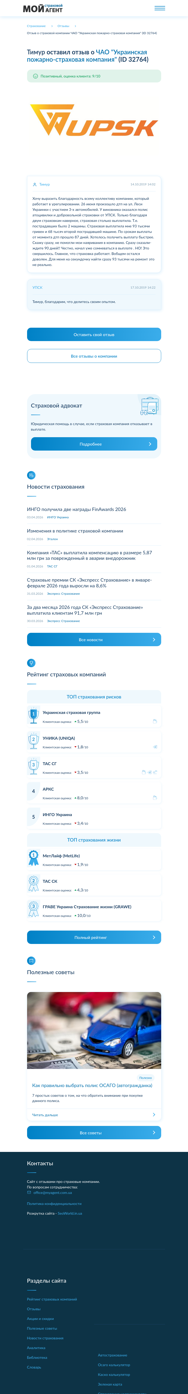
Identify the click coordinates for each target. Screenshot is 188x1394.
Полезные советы (42, 1328)
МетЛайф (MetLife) (61, 855)
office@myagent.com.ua (53, 1192)
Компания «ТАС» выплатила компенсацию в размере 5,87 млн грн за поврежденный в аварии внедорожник (89, 555)
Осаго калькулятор (114, 1364)
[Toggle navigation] (160, 8)
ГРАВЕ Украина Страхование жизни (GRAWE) (87, 906)
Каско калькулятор (114, 1374)
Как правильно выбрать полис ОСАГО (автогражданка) (92, 1085)
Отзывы (34, 1309)
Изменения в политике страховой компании (75, 531)
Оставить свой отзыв (94, 334)
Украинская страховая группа (71, 712)
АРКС (48, 788)
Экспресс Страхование (63, 594)
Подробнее (91, 443)
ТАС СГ (52, 566)
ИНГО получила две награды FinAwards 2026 (76, 509)
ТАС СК (50, 881)
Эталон (52, 539)
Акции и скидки (40, 1318)
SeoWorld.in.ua (70, 1213)
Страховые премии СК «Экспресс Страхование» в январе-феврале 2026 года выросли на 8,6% (89, 582)
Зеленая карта (110, 1384)
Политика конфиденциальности (54, 1203)
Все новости (91, 639)
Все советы (91, 1132)
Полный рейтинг (90, 937)
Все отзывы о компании (94, 355)
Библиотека (37, 1357)
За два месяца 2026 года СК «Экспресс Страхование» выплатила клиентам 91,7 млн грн (85, 610)
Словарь (34, 1367)
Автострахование (112, 1355)
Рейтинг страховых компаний (52, 1299)
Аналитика (36, 1347)
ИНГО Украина (58, 517)
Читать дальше (45, 1115)
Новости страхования (45, 1338)
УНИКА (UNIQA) (59, 737)
